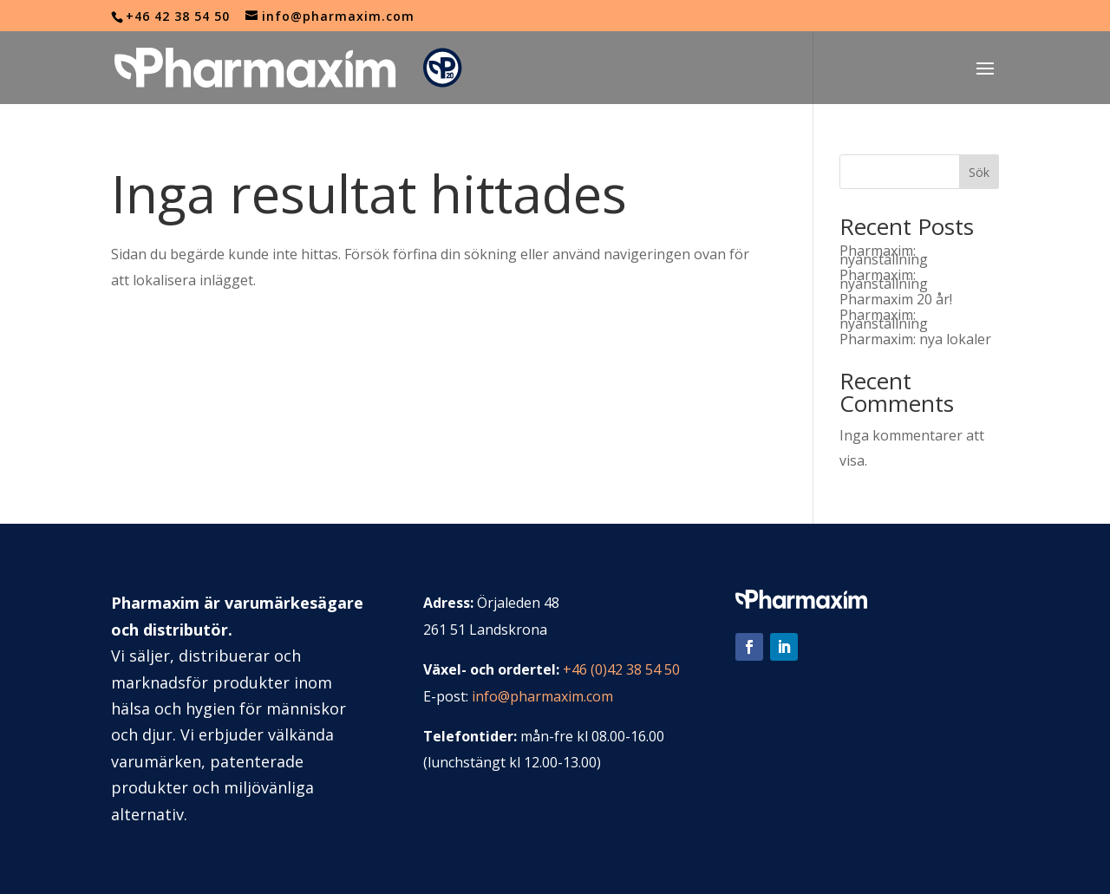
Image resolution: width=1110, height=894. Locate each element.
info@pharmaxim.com (542, 696)
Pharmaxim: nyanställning (883, 255)
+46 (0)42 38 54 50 (621, 669)
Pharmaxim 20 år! (895, 299)
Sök (979, 172)
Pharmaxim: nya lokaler (915, 339)
